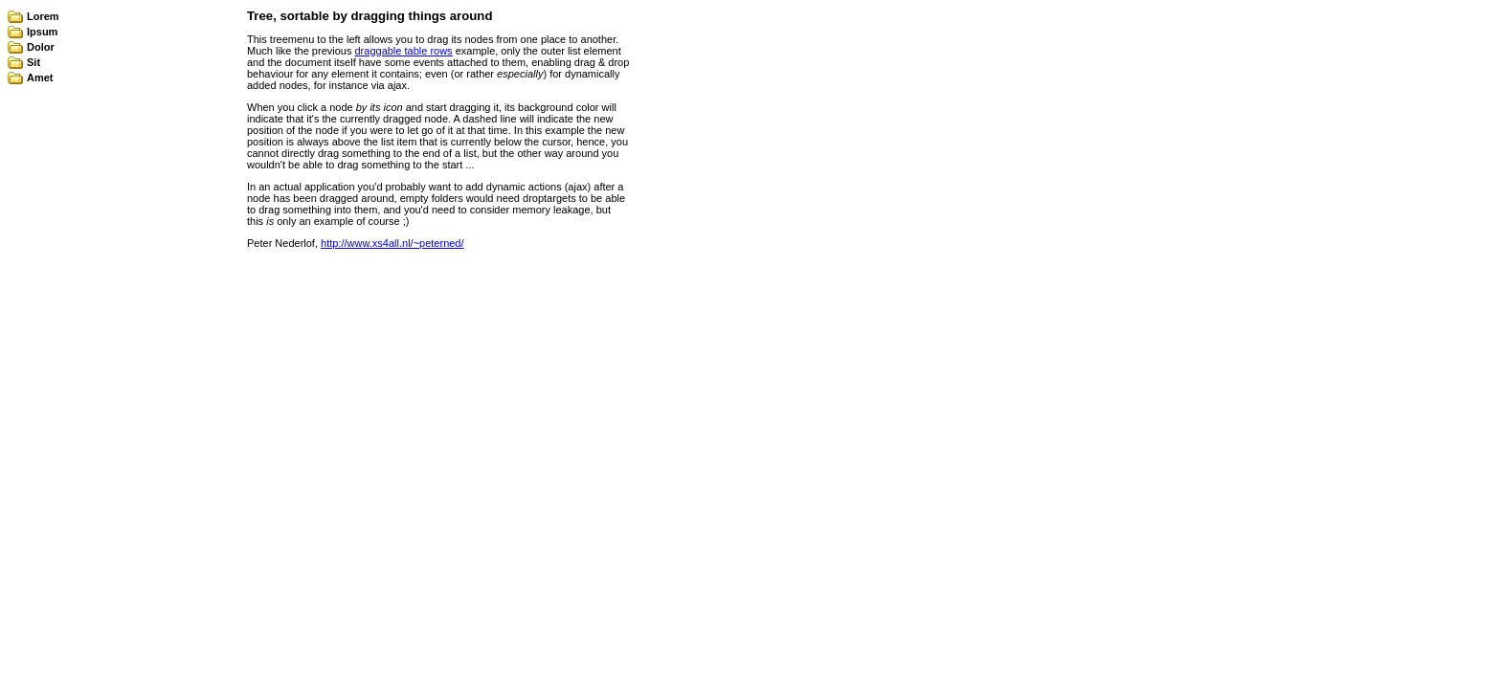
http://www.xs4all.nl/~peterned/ (392, 243)
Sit (33, 62)
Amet (40, 77)
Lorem (43, 16)
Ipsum (42, 31)
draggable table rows (404, 50)
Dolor (41, 47)
